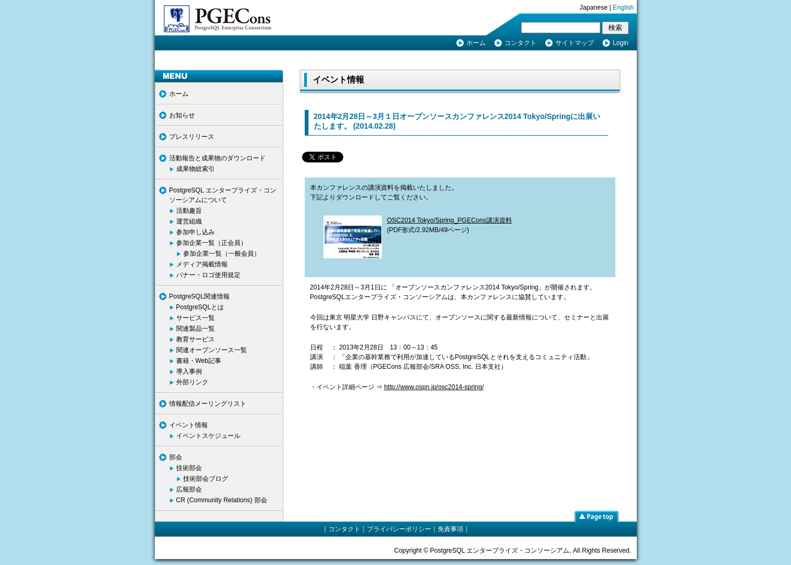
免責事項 (450, 529)
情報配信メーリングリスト (207, 403)
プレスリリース (191, 136)
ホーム (476, 43)
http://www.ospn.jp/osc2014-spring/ (434, 387)
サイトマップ (574, 43)
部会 (175, 457)
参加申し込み (195, 232)
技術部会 (189, 468)
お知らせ (182, 115)
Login (620, 43)
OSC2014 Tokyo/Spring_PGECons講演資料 (449, 220)
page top (597, 516)
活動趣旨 (189, 210)
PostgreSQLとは (200, 307)
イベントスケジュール (208, 436)
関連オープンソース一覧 (211, 350)
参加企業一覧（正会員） (211, 243)
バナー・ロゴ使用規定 (208, 275)
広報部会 (189, 489)
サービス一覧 (195, 318)
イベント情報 (188, 425)
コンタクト (520, 43)
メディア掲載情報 (202, 264)
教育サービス (195, 339)
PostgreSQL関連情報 (199, 296)
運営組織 (189, 221)
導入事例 (189, 371)
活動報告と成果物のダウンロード (217, 158)
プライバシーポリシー (399, 529)
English (623, 7)
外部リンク (192, 382)
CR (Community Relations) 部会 (221, 500)
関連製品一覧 (195, 328)
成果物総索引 (195, 169)
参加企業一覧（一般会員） (221, 253)
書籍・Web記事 (198, 361)
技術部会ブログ (205, 478)
